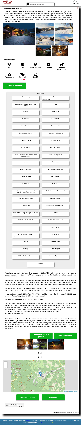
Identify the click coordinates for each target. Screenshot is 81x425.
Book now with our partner (41, 336)
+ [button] (6, 363)
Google (28, 420)
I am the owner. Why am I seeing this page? (14, 405)
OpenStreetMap (73, 391)
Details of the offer (27, 397)
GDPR (40, 422)
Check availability (14, 86)
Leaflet (65, 391)
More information (65, 336)
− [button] (6, 366)
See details (53, 397)
